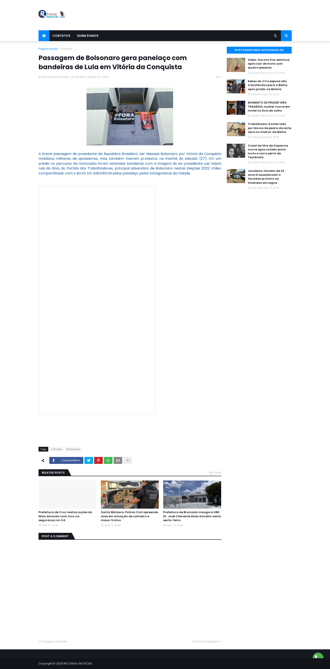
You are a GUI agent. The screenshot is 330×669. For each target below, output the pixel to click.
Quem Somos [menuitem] (87, 36)
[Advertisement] (213, 15)
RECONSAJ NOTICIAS (78, 663)
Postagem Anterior (54, 641)
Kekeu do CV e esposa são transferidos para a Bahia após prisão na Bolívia (267, 85)
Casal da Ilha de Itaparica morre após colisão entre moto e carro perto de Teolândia (268, 152)
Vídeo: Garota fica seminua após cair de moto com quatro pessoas (269, 64)
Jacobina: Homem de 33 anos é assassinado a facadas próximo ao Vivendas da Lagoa (266, 177)
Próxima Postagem (205, 641)
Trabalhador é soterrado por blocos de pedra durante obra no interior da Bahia (269, 128)
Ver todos (215, 472)
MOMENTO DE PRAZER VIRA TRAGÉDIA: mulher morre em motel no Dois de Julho (269, 106)
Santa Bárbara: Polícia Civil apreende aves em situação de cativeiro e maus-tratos (129, 516)
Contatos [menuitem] (61, 36)
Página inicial (48, 49)
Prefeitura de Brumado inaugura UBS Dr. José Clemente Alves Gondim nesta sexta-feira (192, 516)
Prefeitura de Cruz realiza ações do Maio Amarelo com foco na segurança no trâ (65, 516)
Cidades (66, 49)
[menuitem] (44, 35)
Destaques (73, 449)
